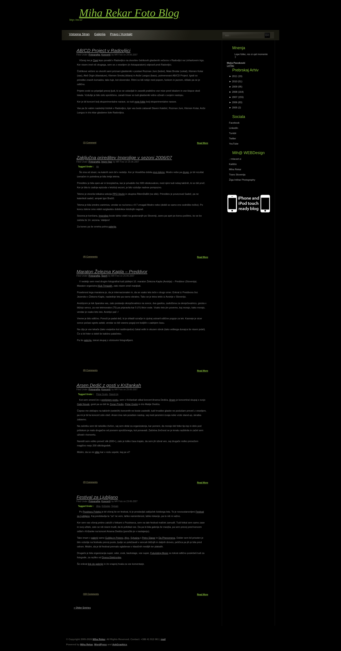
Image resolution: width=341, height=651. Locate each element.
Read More (202, 143)
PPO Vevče (118, 194)
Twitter (232, 138)
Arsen (172, 400)
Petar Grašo (131, 404)
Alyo (126, 538)
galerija (112, 226)
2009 (234, 86)
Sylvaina (135, 538)
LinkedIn (233, 128)
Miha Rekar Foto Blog (129, 13)
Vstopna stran (79, 34)
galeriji (94, 538)
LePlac (230, 65)
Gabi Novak (83, 404)
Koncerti (105, 55)
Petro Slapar (148, 538)
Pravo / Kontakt (121, 34)
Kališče (233, 164)
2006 (234, 102)
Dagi (95, 60)
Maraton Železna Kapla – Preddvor (112, 271)
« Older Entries (82, 607)
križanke (106, 506)
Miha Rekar (235, 169)
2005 (234, 107)
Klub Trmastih (105, 285)
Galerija (99, 34)
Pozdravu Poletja (92, 511)
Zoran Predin (117, 404)
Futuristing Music (159, 553)
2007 (234, 97)
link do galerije (95, 564)
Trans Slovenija (237, 174)
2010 (234, 81)
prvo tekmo (159, 172)
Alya (98, 506)
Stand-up (113, 394)
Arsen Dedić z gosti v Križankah (109, 385)
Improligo (104, 215)
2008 (234, 92)
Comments (90, 257)
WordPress (100, 644)
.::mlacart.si (235, 159)
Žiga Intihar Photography (242, 179)
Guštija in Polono (114, 538)
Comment (89, 142)
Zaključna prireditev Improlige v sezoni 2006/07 (124, 157)
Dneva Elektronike (111, 557)
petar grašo (102, 394)
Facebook (234, 122)
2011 (234, 76)
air (97, 166)
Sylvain (114, 506)
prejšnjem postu (109, 400)
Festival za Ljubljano (97, 497)
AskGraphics (119, 644)
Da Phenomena (167, 538)
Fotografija (94, 55)
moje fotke (139, 101)
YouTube (233, 143)
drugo (186, 172)
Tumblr (232, 133)
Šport (104, 276)
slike (97, 452)
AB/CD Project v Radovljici (103, 50)
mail (163, 639)
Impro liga (106, 162)
